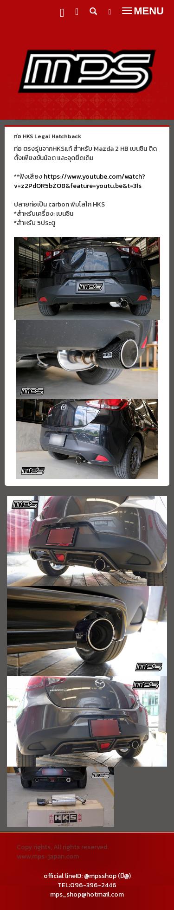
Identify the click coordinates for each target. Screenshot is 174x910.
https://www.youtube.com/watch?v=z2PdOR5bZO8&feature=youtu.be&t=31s (79, 181)
